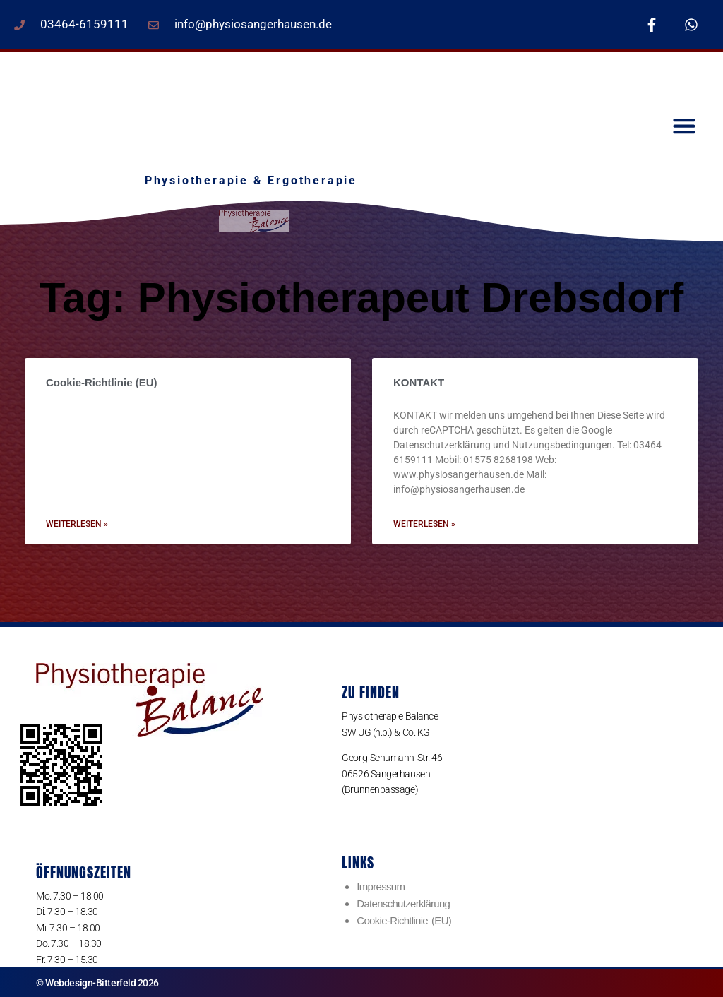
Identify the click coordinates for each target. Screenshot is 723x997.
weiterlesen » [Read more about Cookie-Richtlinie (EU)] (77, 524)
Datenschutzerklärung (403, 903)
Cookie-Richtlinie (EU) (101, 382)
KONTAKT (418, 382)
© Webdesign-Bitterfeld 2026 (97, 983)
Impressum (381, 886)
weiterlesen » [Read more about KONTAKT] (424, 524)
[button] (684, 126)
